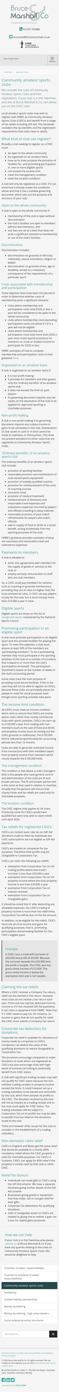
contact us (11, 1243)
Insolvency (10, 1292)
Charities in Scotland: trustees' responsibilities (21, 1276)
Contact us (13, 1353)
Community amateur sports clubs (23, 1285)
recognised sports (12, 617)
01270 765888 (29, 29)
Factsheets (8, 72)
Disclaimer (47, 1353)
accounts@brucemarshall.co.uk (29, 37)
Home (4, 1353)
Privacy (5, 1355)
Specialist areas (22, 72)
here (15, 358)
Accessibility (35, 1353)
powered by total (14, 1385)
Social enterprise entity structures (24, 1320)
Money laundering (14, 1306)
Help (12, 1355)
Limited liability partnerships (20, 1299)
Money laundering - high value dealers (26, 1313)
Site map (24, 1353)
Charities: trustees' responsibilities (24, 1268)
